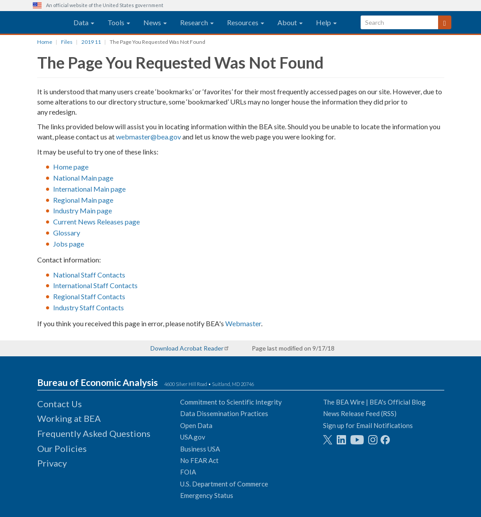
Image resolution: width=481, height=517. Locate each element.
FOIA (188, 472)
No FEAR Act (199, 460)
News (155, 22)
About (290, 22)
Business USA (200, 449)
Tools (119, 22)
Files (67, 42)
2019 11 (91, 42)
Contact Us (59, 403)
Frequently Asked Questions (93, 433)
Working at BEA (69, 418)
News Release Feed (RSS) (359, 413)
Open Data (196, 425)
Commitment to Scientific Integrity (231, 402)
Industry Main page (82, 210)
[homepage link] (43, 23)
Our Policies (62, 448)
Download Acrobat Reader (186, 348)
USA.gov (192, 437)
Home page (71, 166)
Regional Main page (83, 200)
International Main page (89, 189)
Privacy (52, 463)
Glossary (66, 232)
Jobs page (68, 243)
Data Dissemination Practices (224, 413)
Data (83, 22)
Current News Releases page (96, 221)
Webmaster (243, 323)
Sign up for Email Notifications (368, 425)
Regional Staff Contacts (89, 296)
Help (326, 22)
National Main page (83, 178)
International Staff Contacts (95, 285)
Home (44, 42)
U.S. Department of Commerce (224, 484)
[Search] (444, 22)
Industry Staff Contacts (88, 307)
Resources (245, 22)
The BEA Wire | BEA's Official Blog (374, 402)
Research (197, 22)
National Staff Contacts (89, 274)
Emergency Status (206, 495)
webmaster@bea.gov (148, 136)
